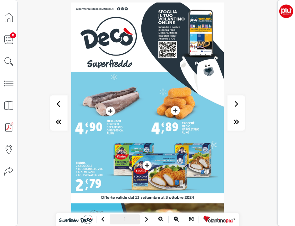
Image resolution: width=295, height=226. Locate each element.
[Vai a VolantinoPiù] (219, 219)
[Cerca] (9, 61)
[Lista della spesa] (9, 39)
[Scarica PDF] (9, 127)
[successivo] (236, 104)
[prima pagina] (59, 122)
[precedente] (59, 104)
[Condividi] (9, 171)
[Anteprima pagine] (9, 105)
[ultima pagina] (236, 122)
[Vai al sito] (76, 219)
